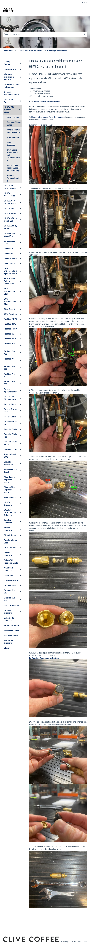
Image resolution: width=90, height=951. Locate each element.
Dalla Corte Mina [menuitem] (11, 605)
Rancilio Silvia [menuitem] (10, 429)
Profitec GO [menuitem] (9, 334)
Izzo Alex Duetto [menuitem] (11, 580)
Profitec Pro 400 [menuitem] (9, 352)
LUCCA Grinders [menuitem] (8, 503)
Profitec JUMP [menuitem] (10, 329)
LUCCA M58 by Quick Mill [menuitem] (10, 202)
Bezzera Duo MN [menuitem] (9, 599)
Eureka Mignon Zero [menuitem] (10, 541)
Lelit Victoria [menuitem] (9, 263)
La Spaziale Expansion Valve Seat (44, 658)
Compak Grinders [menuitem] (8, 611)
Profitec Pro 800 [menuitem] (9, 383)
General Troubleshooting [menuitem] (11, 93)
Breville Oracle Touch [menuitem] (10, 470)
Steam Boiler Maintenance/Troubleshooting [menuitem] (13, 168)
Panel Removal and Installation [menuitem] (13, 131)
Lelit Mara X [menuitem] (9, 248)
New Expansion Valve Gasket (47, 101)
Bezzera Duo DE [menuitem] (9, 591)
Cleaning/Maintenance (57, 51)
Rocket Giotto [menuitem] (10, 404)
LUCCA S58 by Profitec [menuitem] (10, 227)
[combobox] (43, 34)
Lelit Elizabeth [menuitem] (10, 258)
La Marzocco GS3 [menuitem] (9, 242)
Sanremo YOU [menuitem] (10, 449)
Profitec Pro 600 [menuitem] (9, 367)
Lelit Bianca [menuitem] (9, 254)
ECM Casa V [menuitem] (9, 309)
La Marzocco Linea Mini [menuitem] (9, 234)
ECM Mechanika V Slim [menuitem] (9, 291)
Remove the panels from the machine (48, 117)
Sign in (84, 2)
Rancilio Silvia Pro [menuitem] (10, 435)
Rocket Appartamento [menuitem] (10, 390)
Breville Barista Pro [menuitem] (9, 463)
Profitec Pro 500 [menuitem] (9, 360)
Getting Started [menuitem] (7, 63)
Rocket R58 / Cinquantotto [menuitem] (10, 398)
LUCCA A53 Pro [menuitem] (9, 101)
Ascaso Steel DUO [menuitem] (10, 455)
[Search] (85, 34)
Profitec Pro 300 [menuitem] (9, 345)
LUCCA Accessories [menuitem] (9, 194)
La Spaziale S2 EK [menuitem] (10, 423)
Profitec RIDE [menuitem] (10, 324)
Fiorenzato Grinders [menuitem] (8, 641)
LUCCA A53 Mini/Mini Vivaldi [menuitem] (9, 109)
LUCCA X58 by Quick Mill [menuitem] (10, 219)
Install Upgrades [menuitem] (11, 143)
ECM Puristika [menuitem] (10, 314)
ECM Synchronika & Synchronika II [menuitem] (10, 271)
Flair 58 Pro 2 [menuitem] (10, 497)
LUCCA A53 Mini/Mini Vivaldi (30, 51)
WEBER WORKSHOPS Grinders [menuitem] (10, 512)
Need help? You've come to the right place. (28, 29)
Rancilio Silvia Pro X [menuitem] (10, 443)
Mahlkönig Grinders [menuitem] (8, 569)
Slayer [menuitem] (7, 648)
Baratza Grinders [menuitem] (8, 521)
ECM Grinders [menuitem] (10, 548)
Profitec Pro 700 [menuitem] (9, 375)
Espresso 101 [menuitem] (10, 69)
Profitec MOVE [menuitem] (10, 319)
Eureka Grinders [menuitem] (8, 529)
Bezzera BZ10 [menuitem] (10, 585)
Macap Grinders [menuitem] (11, 635)
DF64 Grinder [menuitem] (10, 535)
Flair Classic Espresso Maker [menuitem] (9, 479)
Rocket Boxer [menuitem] (10, 417)
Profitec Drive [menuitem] (10, 339)
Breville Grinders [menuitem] (11, 630)
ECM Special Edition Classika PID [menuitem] (9, 281)
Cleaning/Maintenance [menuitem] (14, 123)
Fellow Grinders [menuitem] (8, 554)
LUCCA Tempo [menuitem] (10, 213)
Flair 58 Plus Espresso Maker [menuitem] (9, 489)
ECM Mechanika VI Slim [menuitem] (10, 301)
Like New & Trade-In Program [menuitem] (12, 85)
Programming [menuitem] (13, 137)
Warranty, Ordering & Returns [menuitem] (9, 76)
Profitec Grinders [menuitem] (11, 626)
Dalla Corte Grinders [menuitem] (9, 619)
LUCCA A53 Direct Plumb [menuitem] (10, 187)
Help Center (8, 51)
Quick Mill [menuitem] (8, 575)
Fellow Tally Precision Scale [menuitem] (11, 561)
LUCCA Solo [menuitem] (9, 208)
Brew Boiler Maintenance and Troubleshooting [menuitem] (13, 155)
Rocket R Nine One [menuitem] (10, 410)
